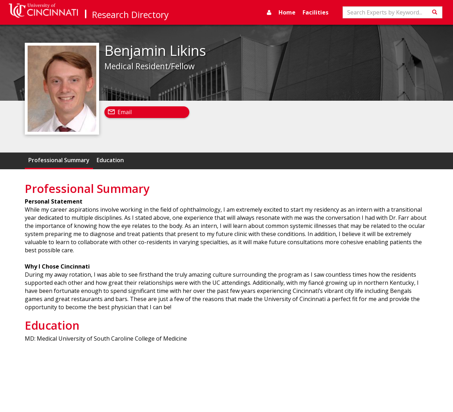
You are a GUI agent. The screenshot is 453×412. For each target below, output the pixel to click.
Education (110, 160)
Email (124, 112)
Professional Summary (59, 160)
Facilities (315, 12)
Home (287, 12)
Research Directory (130, 14)
